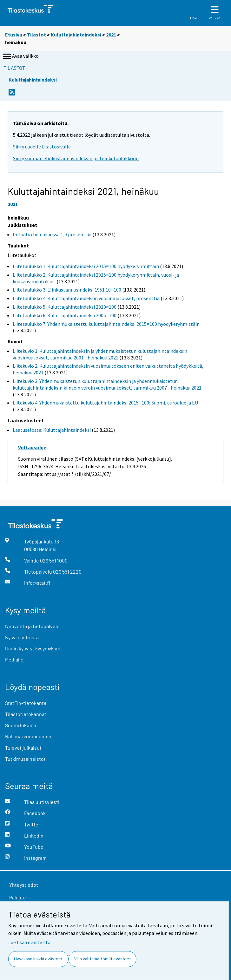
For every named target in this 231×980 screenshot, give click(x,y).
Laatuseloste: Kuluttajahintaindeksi (52, 430)
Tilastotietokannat (25, 714)
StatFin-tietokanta (25, 703)
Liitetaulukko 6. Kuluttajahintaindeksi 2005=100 (64, 315)
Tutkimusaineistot (25, 759)
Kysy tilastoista (22, 637)
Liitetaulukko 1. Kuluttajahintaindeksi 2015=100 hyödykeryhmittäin (86, 266)
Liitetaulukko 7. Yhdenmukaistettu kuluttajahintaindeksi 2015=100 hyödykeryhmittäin (106, 324)
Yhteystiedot (23, 885)
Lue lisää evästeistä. (29, 942)
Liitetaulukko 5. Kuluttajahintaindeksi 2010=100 (64, 307)
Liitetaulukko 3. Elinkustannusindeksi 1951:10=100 (67, 289)
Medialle (14, 659)
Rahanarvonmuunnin (28, 736)
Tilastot (36, 34)
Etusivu (13, 34)
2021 (111, 34)
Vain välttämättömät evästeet (102, 959)
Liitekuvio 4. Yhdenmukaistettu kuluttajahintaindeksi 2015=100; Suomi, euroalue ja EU (105, 402)
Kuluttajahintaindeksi (76, 34)
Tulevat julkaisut (23, 748)
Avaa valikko (20, 56)
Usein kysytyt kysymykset (33, 648)
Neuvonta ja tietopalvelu (32, 626)
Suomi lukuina (20, 725)
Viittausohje (32, 447)
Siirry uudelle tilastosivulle (42, 146)
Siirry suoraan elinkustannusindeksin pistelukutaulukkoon (76, 158)
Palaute (17, 897)
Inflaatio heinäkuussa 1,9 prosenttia (52, 234)
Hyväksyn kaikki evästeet (38, 959)
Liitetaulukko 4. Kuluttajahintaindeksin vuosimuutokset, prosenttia (86, 298)
